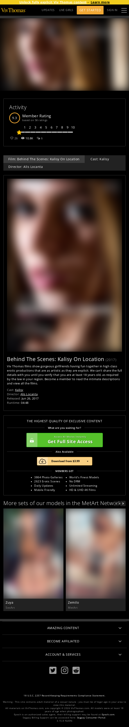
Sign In (112, 10)
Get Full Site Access (63, 440)
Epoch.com (108, 714)
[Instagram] (64, 670)
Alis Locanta (29, 394)
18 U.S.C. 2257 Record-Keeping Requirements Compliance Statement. (64, 695)
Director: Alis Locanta (25, 167)
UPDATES (48, 10)
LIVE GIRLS (66, 10)
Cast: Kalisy (100, 159)
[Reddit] (76, 670)
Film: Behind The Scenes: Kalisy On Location (44, 159)
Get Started (90, 10)
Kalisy (19, 390)
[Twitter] (53, 670)
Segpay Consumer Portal (91, 717)
